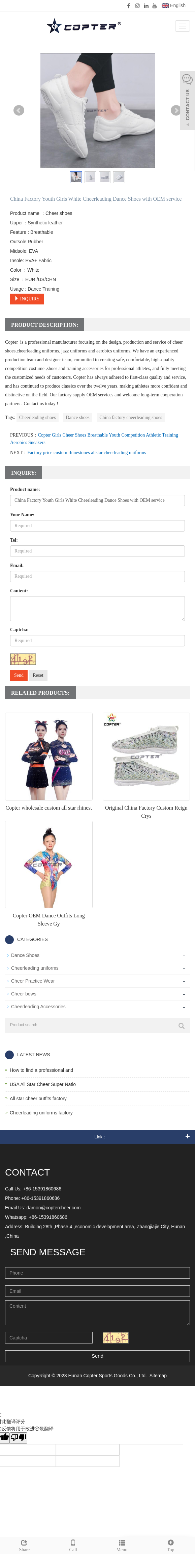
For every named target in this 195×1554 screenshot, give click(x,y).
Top (170, 1544)
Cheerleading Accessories (38, 1006)
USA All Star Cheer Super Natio (43, 1084)
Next (176, 110)
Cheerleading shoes (37, 417)
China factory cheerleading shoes (130, 417)
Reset (38, 675)
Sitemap (158, 1375)
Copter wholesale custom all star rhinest (49, 808)
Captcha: (19, 629)
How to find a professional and (41, 1070)
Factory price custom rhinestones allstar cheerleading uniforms (86, 452)
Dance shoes (77, 417)
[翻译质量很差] (18, 1438)
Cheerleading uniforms (35, 968)
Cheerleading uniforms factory (41, 1112)
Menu (122, 1544)
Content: (19, 590)
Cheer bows (23, 993)
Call (73, 1544)
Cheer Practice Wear (33, 981)
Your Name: (22, 514)
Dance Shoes (25, 955)
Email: (17, 565)
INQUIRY (27, 298)
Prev (18, 110)
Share (24, 1544)
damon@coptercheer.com (54, 1207)
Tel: (14, 540)
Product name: (25, 489)
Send (19, 675)
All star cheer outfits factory (38, 1098)
